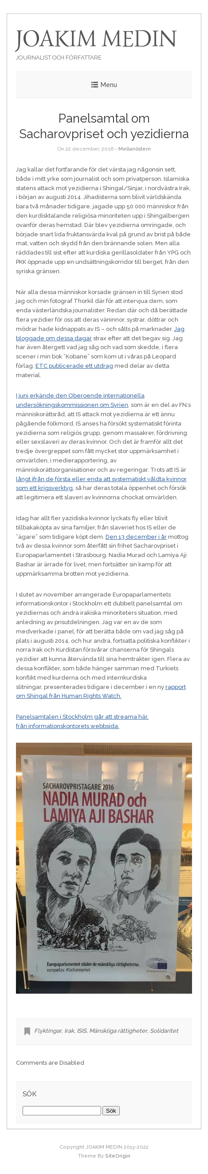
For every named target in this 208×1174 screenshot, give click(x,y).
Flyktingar (48, 1030)
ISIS (81, 1030)
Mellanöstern (134, 149)
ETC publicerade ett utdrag (74, 365)
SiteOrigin (117, 1156)
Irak (69, 1030)
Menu (109, 84)
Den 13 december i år (136, 536)
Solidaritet (164, 1030)
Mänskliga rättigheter (118, 1030)
